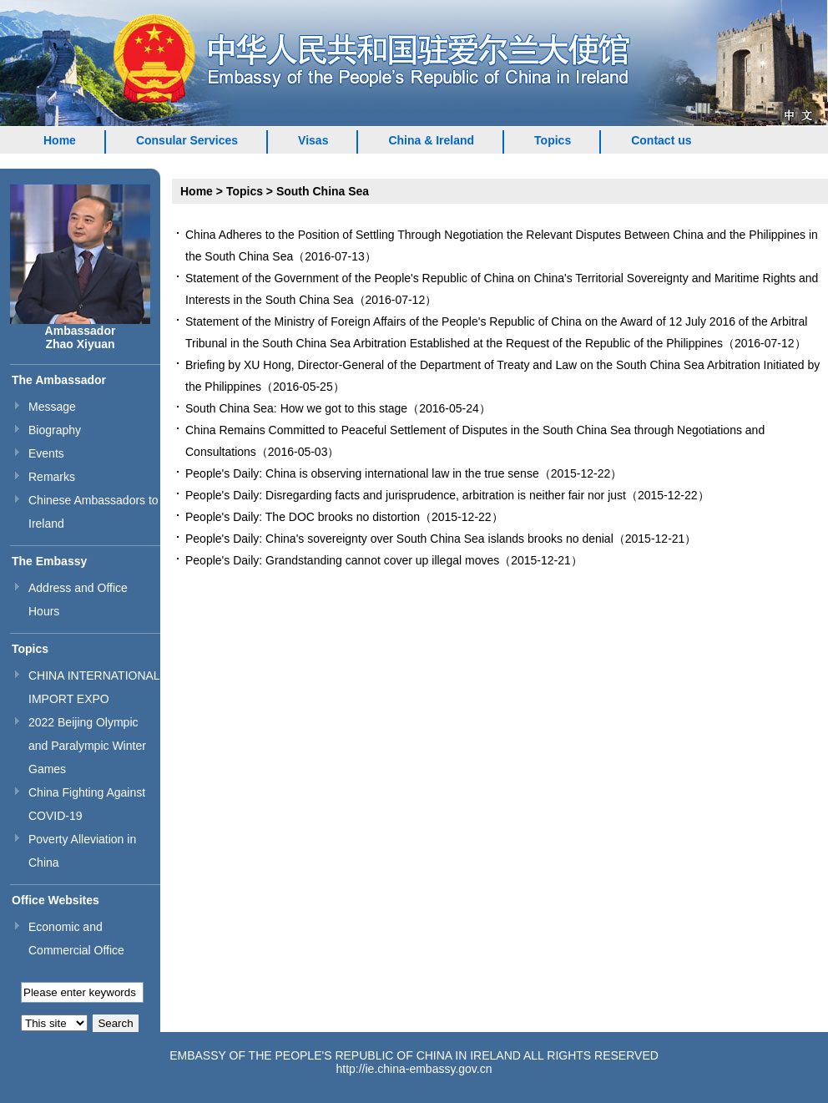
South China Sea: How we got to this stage (296, 408)
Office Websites (55, 900)
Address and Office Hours (78, 599)
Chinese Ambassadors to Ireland (93, 511)
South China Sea (322, 191)
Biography (54, 430)
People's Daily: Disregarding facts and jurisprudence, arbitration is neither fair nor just (405, 495)
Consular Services (187, 140)
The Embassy (49, 561)
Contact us (661, 140)
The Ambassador (59, 380)
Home (59, 140)
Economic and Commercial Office (76, 938)
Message (52, 406)
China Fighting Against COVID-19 (86, 804)
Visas (313, 140)
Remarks (51, 476)
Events (46, 453)
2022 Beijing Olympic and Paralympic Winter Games (87, 746)
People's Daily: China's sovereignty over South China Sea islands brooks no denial (399, 538)
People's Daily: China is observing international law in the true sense (362, 473)
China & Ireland (431, 140)
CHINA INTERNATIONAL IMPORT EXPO (93, 687)
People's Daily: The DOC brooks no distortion (302, 517)
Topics (552, 140)
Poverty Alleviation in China (82, 850)
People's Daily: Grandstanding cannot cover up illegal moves (342, 560)
